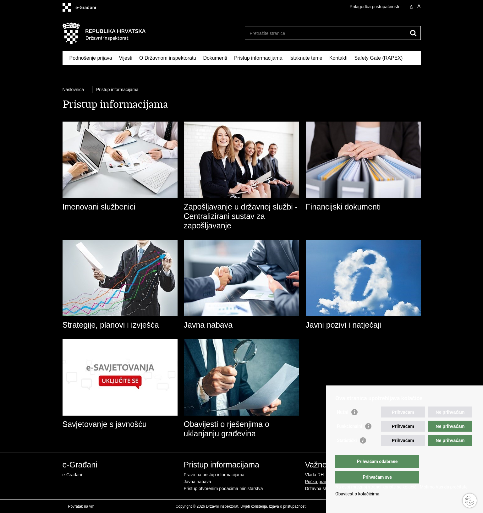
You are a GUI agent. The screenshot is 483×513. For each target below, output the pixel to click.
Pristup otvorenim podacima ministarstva (223, 488)
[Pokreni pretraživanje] (413, 33)
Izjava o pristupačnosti (287, 506)
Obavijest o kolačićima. (358, 493)
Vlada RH (314, 474)
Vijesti (125, 58)
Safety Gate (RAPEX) (378, 58)
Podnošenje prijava (90, 58)
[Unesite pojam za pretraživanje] (326, 33)
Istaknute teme (305, 58)
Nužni (342, 424)
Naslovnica (73, 89)
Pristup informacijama (258, 58)
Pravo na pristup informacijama (214, 474)
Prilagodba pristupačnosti (374, 6)
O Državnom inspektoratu (167, 58)
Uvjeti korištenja (253, 506)
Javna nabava (197, 481)
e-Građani (72, 474)
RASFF (77, 72)
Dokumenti (215, 58)
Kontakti (338, 58)
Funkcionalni (349, 438)
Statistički (347, 453)
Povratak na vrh (81, 506)
